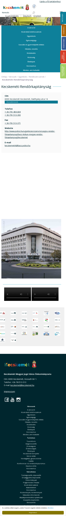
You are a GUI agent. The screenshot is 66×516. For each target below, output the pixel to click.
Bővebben (51, 508)
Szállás (31, 461)
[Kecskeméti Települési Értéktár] (24, 327)
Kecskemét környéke (31, 454)
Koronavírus (31, 66)
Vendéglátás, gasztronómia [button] (31, 458)
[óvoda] (24, 333)
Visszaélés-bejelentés (31, 500)
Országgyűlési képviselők (31, 478)
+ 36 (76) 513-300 (13, 115)
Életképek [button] (31, 62)
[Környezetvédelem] (13, 333)
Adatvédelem (31, 487)
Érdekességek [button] (31, 449)
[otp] (35, 333)
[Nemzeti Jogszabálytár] (35, 320)
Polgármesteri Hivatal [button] (31, 482)
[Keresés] (21, 13)
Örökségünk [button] (31, 446)
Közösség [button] (31, 57)
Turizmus (31, 438)
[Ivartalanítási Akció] (13, 340)
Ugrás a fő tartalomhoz (50, 1)
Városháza (31, 472)
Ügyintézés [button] (31, 36)
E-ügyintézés (12, 16)
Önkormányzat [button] (31, 480)
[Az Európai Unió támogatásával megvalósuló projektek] (46, 313)
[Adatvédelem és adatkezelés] (24, 313)
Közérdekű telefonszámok (31, 32)
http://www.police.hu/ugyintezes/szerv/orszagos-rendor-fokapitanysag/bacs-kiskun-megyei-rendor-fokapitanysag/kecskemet (30, 134)
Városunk (62, 18)
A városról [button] (31, 28)
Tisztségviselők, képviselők (31, 475)
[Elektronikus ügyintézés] (35, 313)
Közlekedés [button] (31, 53)
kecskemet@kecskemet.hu (22, 385)
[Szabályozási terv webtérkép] (57, 320)
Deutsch (27, 16)
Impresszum (9, 391)
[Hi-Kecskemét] (57, 313)
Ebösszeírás (31, 502)
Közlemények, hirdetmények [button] (31, 492)
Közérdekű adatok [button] (31, 485)
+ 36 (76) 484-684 (13, 112)
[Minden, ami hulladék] (13, 320)
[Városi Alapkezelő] (57, 327)
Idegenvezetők (31, 444)
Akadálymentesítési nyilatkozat (31, 497)
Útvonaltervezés (12, 102)
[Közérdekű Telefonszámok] (13, 313)
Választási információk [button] (31, 495)
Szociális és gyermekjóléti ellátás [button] (31, 45)
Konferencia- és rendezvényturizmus (31, 463)
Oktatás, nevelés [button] (31, 49)
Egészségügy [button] (31, 40)
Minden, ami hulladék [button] (31, 70)
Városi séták (31, 456)
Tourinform (31, 441)
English (37, 16)
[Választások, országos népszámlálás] (46, 320)
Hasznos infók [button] (31, 466)
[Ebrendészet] (46, 327)
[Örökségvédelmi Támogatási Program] (24, 320)
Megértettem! (33, 513)
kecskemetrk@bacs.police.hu (17, 145)
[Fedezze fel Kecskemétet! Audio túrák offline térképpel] (13, 327)
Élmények (31, 451)
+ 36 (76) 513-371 (13, 123)
